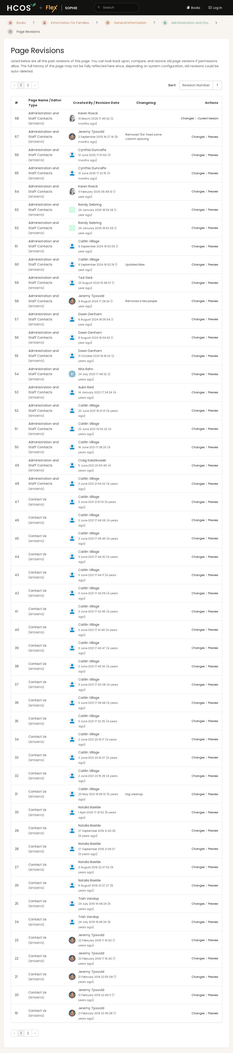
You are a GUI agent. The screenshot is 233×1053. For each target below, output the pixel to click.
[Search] (99, 7)
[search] (116, 7)
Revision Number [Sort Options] (196, 85)
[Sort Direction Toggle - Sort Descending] (217, 85)
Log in (215, 7)
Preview (213, 137)
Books (193, 7)
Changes (187, 118)
